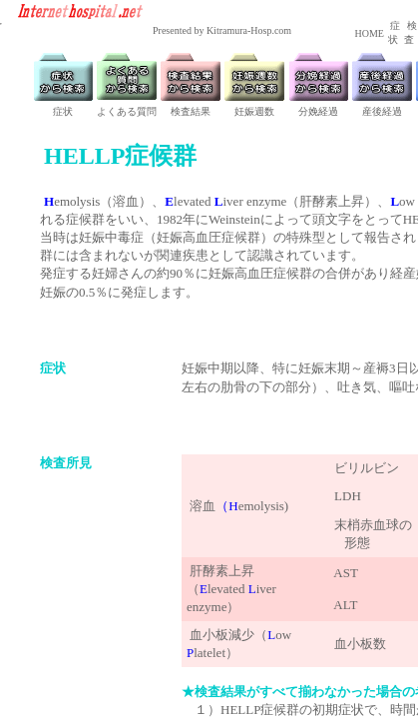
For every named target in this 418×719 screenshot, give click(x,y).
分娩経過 (318, 111)
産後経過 (382, 111)
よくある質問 (127, 111)
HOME (368, 33)
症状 (63, 111)
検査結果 (190, 111)
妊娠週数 (254, 111)
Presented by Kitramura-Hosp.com (222, 30)
